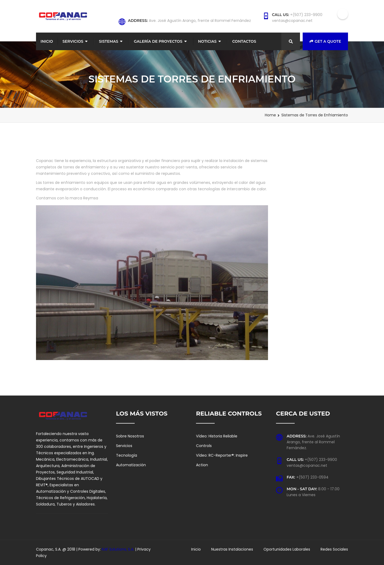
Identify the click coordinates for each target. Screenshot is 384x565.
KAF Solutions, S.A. (118, 549)
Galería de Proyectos (158, 41)
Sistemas (108, 41)
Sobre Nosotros (130, 436)
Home (270, 115)
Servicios (72, 41)
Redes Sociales (334, 549)
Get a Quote (325, 41)
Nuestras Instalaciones (232, 549)
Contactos (244, 41)
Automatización (131, 465)
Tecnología (126, 455)
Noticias (207, 41)
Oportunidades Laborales (286, 549)
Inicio (47, 41)
